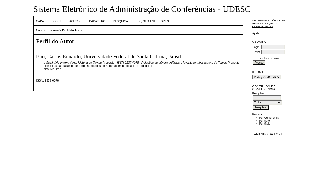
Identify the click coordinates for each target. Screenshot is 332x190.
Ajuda (256, 33)
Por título (264, 123)
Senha (257, 52)
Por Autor (265, 120)
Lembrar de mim (269, 58)
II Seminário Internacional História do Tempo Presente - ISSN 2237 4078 (91, 62)
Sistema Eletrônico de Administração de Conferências (269, 23)
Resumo (49, 69)
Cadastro (97, 21)
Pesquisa (120, 21)
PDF (58, 69)
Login (256, 47)
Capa (40, 21)
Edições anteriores (152, 21)
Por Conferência (269, 117)
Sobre (57, 21)
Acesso (75, 21)
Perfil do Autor (72, 30)
